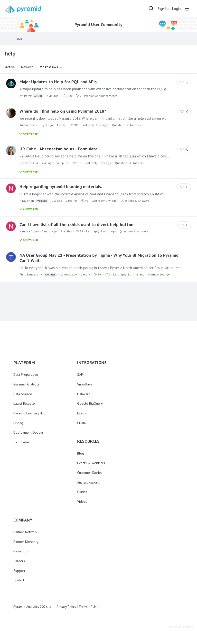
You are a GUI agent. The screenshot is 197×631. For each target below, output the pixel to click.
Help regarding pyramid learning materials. (60, 186)
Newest (27, 67)
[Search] (151, 8)
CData (81, 423)
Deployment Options (28, 432)
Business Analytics (26, 384)
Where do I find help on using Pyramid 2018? (62, 111)
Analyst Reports (88, 482)
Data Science (22, 394)
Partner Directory (25, 542)
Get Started (21, 442)
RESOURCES (88, 441)
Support (19, 570)
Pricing (18, 423)
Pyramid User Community (98, 24)
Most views (48, 67)
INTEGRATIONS (92, 362)
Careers (19, 561)
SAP (80, 374)
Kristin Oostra (28, 125)
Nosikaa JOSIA (28, 163)
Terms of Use (88, 606)
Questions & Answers (126, 125)
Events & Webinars (91, 463)
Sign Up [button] (163, 8)
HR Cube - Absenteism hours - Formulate (58, 149)
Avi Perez (31, 96)
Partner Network (25, 532)
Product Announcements (100, 96)
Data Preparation (25, 374)
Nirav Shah (33, 201)
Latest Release (24, 403)
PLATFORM (24, 362)
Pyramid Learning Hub (29, 413)
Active (10, 67)
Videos (82, 501)
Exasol (82, 413)
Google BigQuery (90, 403)
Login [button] (176, 8)
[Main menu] (187, 8)
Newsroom (21, 551)
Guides (82, 492)
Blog (80, 453)
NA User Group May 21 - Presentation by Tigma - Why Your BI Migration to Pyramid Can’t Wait (98, 257)
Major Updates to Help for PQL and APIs (58, 81)
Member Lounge (159, 274)
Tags (18, 38)
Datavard (83, 394)
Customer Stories (89, 472)
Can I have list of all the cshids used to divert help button (76, 224)
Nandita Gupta (29, 231)
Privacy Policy (66, 606)
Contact (18, 580)
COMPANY (22, 520)
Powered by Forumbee (180, 627)
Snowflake (84, 384)
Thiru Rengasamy (38, 275)
